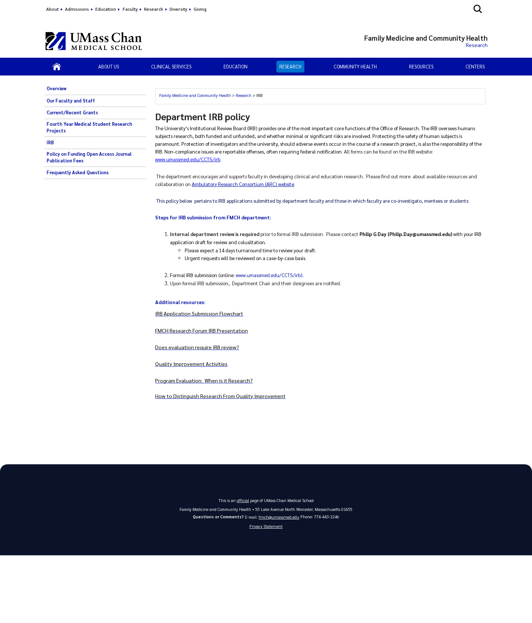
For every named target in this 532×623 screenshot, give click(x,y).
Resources (421, 66)
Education (105, 9)
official (243, 499)
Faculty (130, 9)
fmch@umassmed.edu (279, 516)
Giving (200, 9)
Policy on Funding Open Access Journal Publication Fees (89, 157)
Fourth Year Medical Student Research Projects (89, 127)
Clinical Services (171, 66)
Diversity (178, 9)
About (52, 9)
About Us (108, 66)
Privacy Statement (266, 526)
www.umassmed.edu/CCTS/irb (268, 275)
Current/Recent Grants (72, 112)
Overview (56, 88)
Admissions (77, 9)
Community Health (355, 66)
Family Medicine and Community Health (195, 95)
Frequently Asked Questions (78, 172)
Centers (475, 66)
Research (153, 9)
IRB (50, 142)
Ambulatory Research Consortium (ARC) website (243, 184)
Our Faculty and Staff (71, 101)
